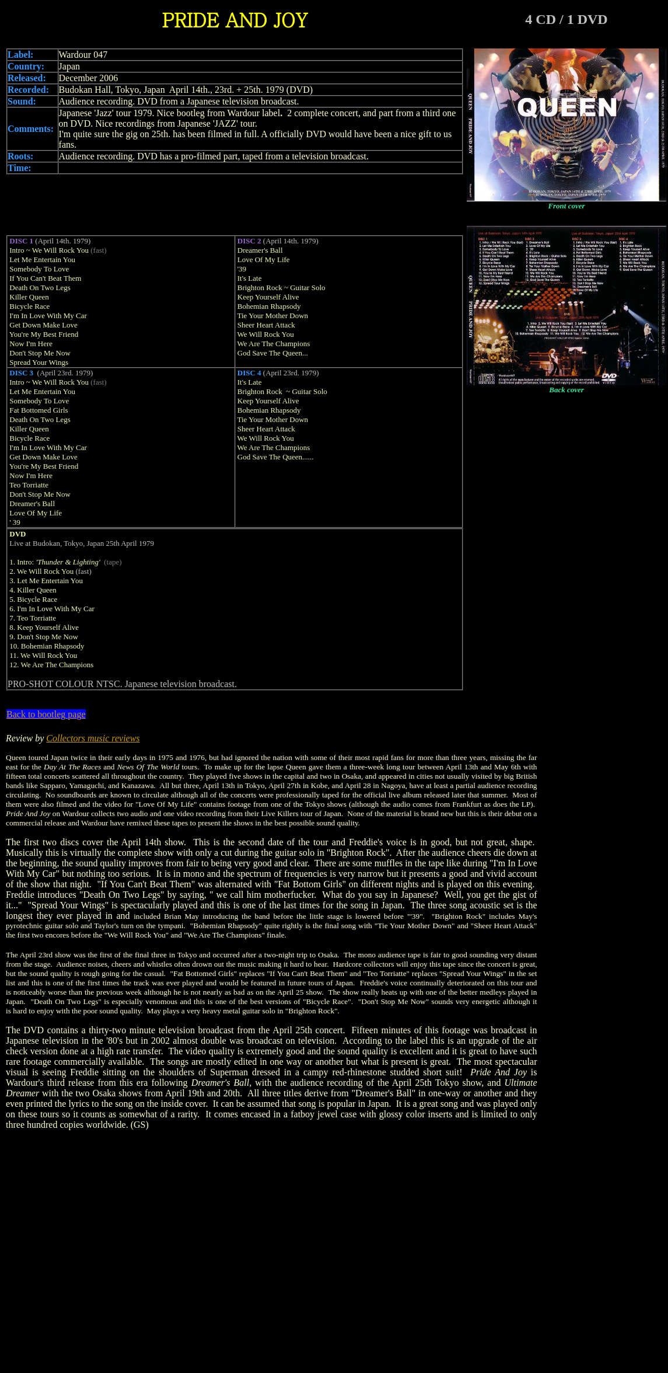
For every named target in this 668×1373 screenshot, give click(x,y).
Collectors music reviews (92, 738)
